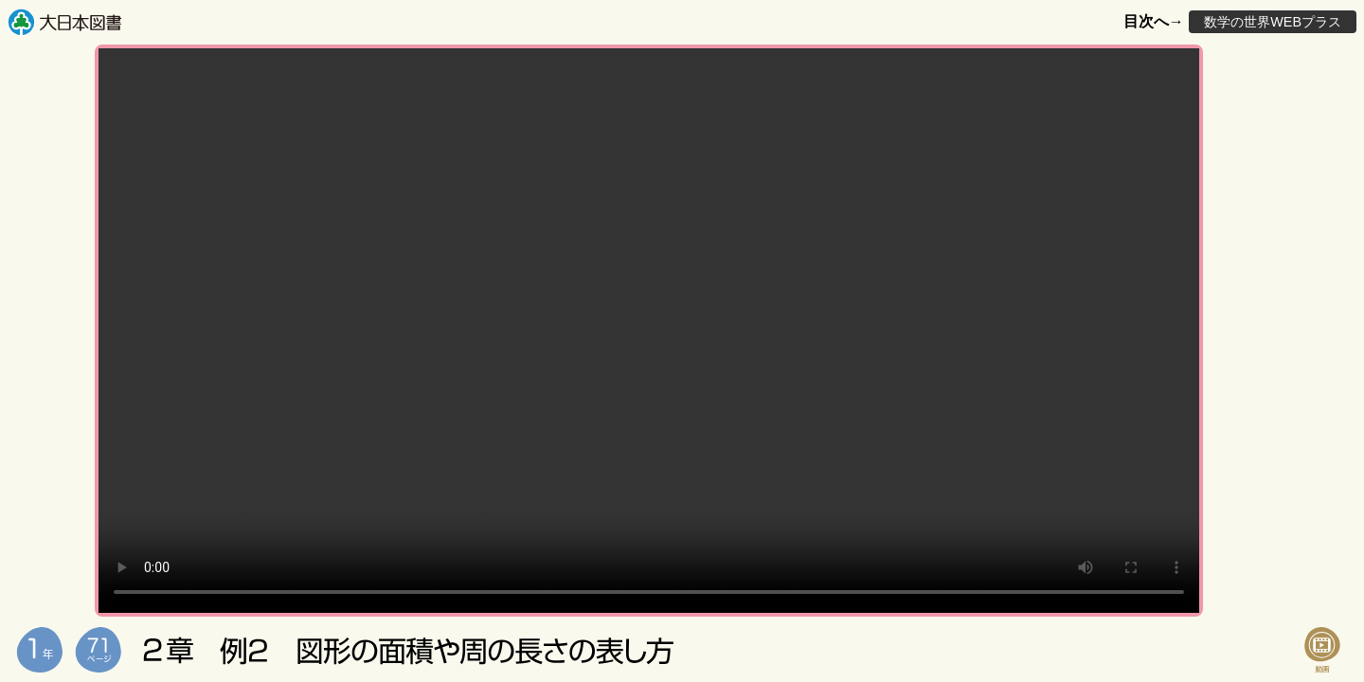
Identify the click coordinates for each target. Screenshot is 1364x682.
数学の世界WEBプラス (1272, 21)
